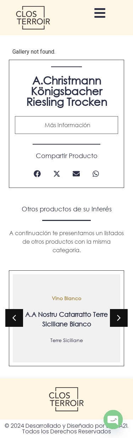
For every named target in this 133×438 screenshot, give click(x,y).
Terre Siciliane (66, 339)
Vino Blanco (66, 297)
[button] (37, 174)
